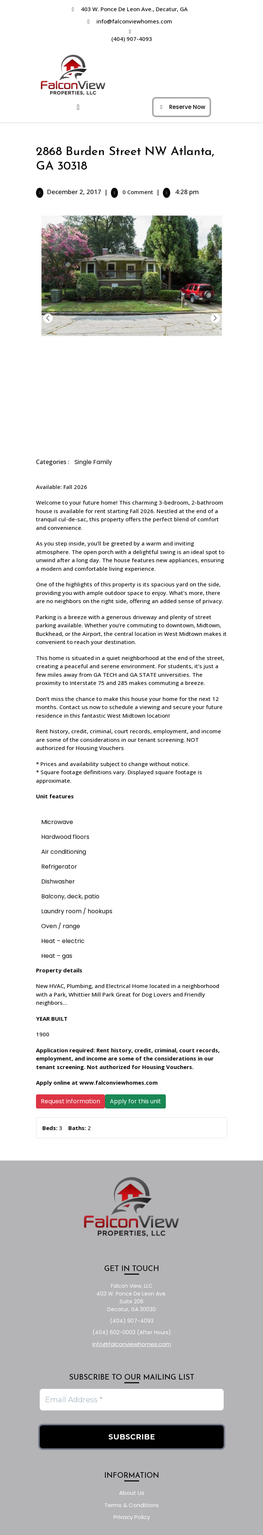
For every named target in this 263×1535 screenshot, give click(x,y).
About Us (131, 1493)
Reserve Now (180, 105)
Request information (70, 1101)
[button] (215, 318)
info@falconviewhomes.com (134, 21)
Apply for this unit (135, 1101)
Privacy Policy (132, 1517)
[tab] (81, 107)
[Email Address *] (132, 1399)
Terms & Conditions (131, 1505)
